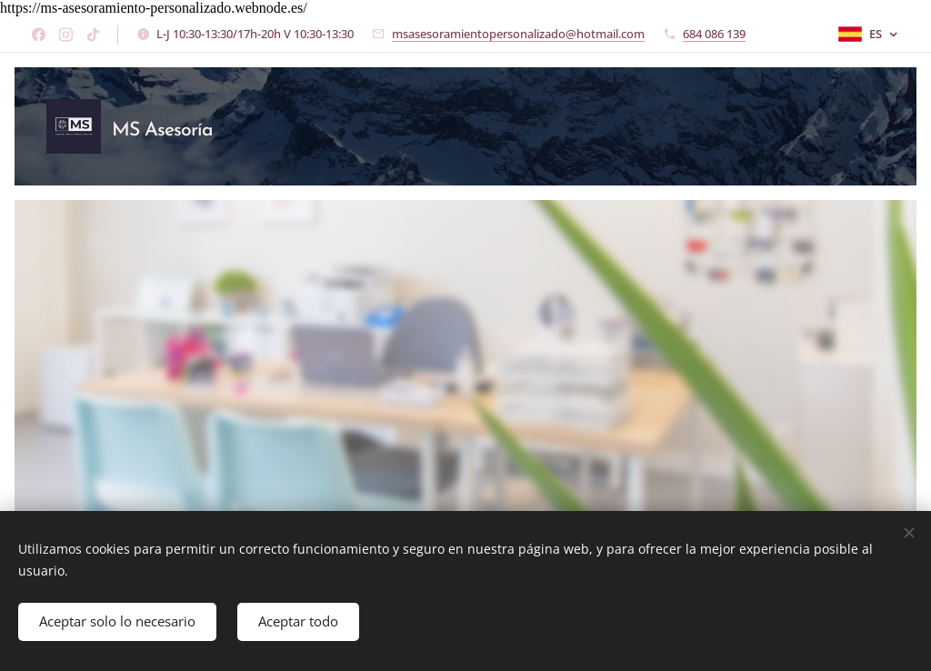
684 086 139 (714, 33)
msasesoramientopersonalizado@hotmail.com (518, 33)
